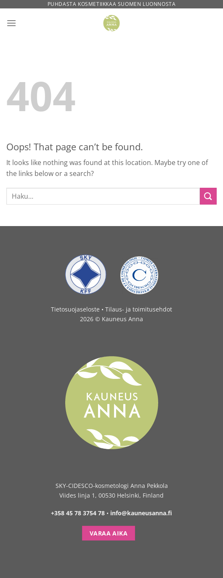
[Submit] (208, 196)
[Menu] (11, 23)
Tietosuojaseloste (75, 309)
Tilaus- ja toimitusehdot (138, 309)
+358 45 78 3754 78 (78, 513)
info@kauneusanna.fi (141, 513)
